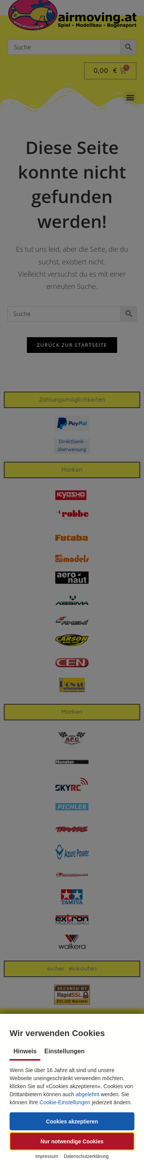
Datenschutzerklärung (86, 1156)
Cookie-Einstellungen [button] (65, 1102)
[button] (72, 1121)
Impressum (46, 1156)
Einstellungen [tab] (64, 1051)
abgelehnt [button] (87, 1094)
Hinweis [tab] (24, 1051)
